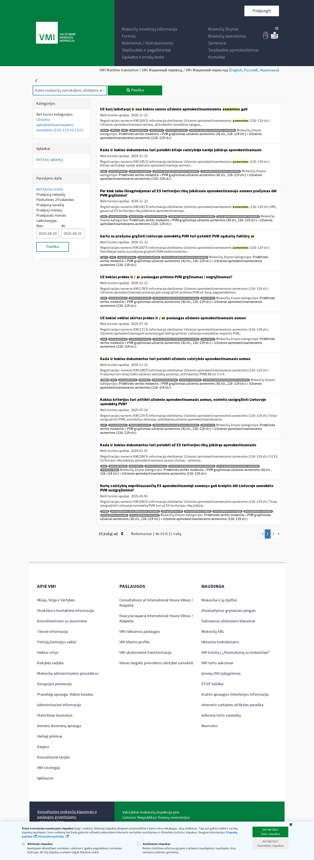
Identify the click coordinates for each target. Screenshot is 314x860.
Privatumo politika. (51, 836)
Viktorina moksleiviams (220, 642)
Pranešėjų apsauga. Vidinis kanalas (65, 694)
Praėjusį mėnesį (49, 210)
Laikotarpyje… (48, 220)
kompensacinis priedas (165, 380)
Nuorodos (209, 726)
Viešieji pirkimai (49, 736)
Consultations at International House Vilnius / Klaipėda (156, 602)
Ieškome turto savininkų (221, 715)
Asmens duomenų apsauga (59, 726)
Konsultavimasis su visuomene (62, 621)
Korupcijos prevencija (54, 684)
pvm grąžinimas (138, 130)
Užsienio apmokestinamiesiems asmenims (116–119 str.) (59, 125)
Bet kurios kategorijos (54, 114)
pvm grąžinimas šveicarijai (144, 515)
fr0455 (105, 511)
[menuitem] (149, 29)
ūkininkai (144, 380)
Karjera (43, 747)
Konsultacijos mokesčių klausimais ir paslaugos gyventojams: (67, 814)
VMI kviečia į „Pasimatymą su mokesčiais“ (235, 652)
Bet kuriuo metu (49, 189)
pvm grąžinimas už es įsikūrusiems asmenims (135, 511)
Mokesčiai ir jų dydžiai (219, 600)
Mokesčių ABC (212, 631)
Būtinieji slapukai (37, 844)
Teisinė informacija (52, 631)
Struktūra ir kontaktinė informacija (65, 610)
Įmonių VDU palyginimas (221, 673)
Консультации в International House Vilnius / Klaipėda (156, 618)
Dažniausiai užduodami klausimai (228, 621)
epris (104, 257)
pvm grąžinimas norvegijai (227, 511)
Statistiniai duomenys (55, 715)
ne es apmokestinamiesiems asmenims (238, 216)
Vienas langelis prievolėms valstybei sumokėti (156, 663)
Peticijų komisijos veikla (56, 642)
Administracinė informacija (59, 705)
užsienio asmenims (177, 130)
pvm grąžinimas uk (172, 511)
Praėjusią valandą (50, 194)
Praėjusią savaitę (50, 205)
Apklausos (45, 778)
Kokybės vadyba (50, 663)
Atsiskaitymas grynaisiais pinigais (228, 610)
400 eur (115, 130)
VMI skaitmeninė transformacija (145, 652)
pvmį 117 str (208, 425)
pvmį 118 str (208, 298)
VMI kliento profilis (134, 642)
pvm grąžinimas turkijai (197, 511)
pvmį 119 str (157, 130)
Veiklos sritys (47, 652)
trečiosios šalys (110, 470)
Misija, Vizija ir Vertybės (56, 600)
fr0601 (105, 380)
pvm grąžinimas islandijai (258, 511)
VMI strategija (48, 768)
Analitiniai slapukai (153, 844)
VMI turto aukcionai (217, 663)
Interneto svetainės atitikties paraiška (232, 705)
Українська (269, 70)
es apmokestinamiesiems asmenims (220, 171)
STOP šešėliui (212, 684)
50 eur (105, 130)
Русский (251, 70)
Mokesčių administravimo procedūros (68, 673)
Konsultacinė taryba (53, 757)
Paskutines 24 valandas (55, 200)
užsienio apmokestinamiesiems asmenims (212, 130)
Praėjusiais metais (51, 215)
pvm (124, 130)
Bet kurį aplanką (49, 159)
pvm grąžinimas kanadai (114, 515)
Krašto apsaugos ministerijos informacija (234, 694)
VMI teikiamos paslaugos (139, 631)
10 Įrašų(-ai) (111, 534)
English (236, 70)
